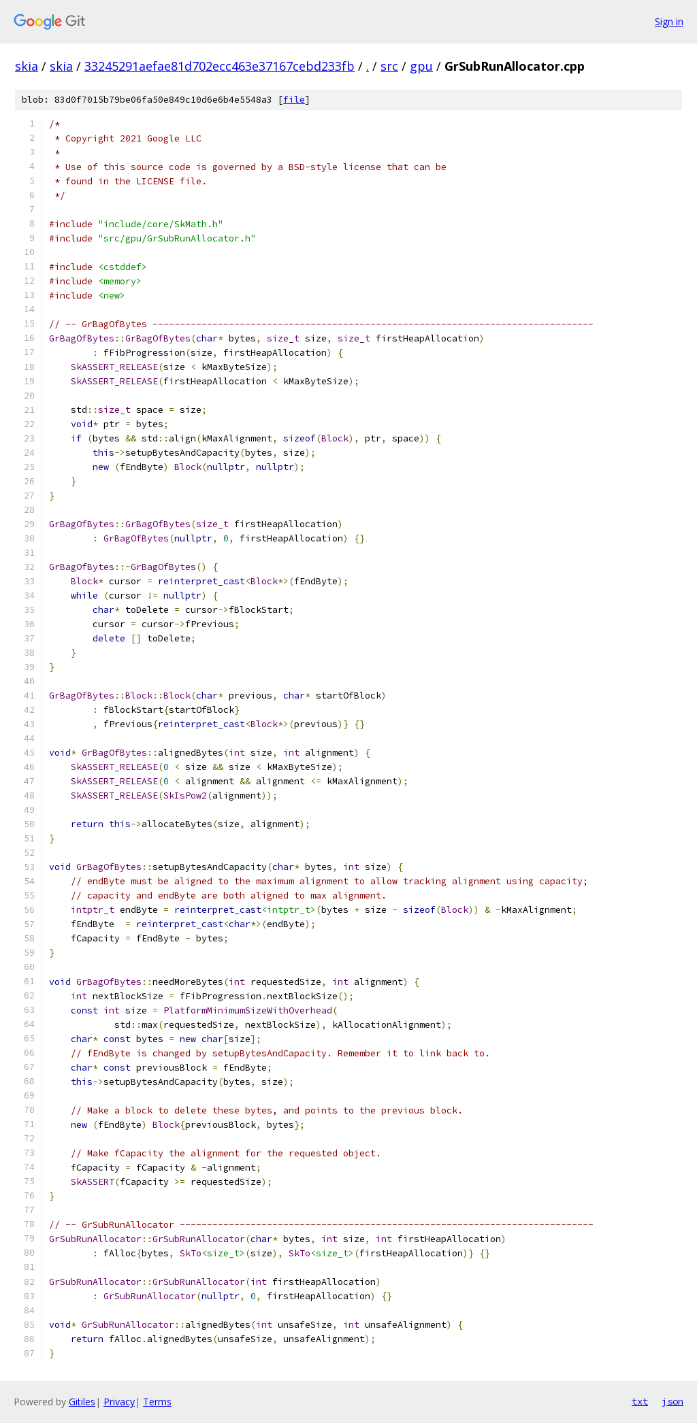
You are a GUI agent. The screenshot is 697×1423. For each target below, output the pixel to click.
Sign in (669, 21)
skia (26, 66)
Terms (157, 1401)
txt (640, 1401)
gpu (421, 66)
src (389, 66)
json (672, 1401)
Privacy (119, 1401)
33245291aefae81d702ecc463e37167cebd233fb (219, 66)
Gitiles (82, 1401)
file (294, 99)
